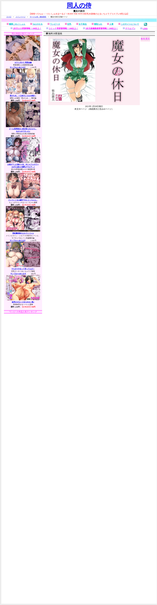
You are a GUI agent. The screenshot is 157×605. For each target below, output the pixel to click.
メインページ (20, 17)
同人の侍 (79, 5)
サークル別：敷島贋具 (38, 17)
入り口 (8, 17)
